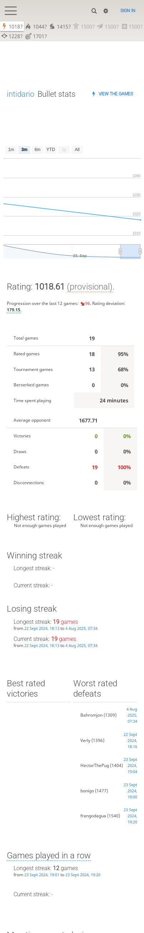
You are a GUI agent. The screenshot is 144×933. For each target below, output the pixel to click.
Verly (85, 740)
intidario (20, 94)
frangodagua (93, 816)
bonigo (87, 791)
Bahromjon (91, 715)
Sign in (127, 10)
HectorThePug (94, 765)
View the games (116, 93)
